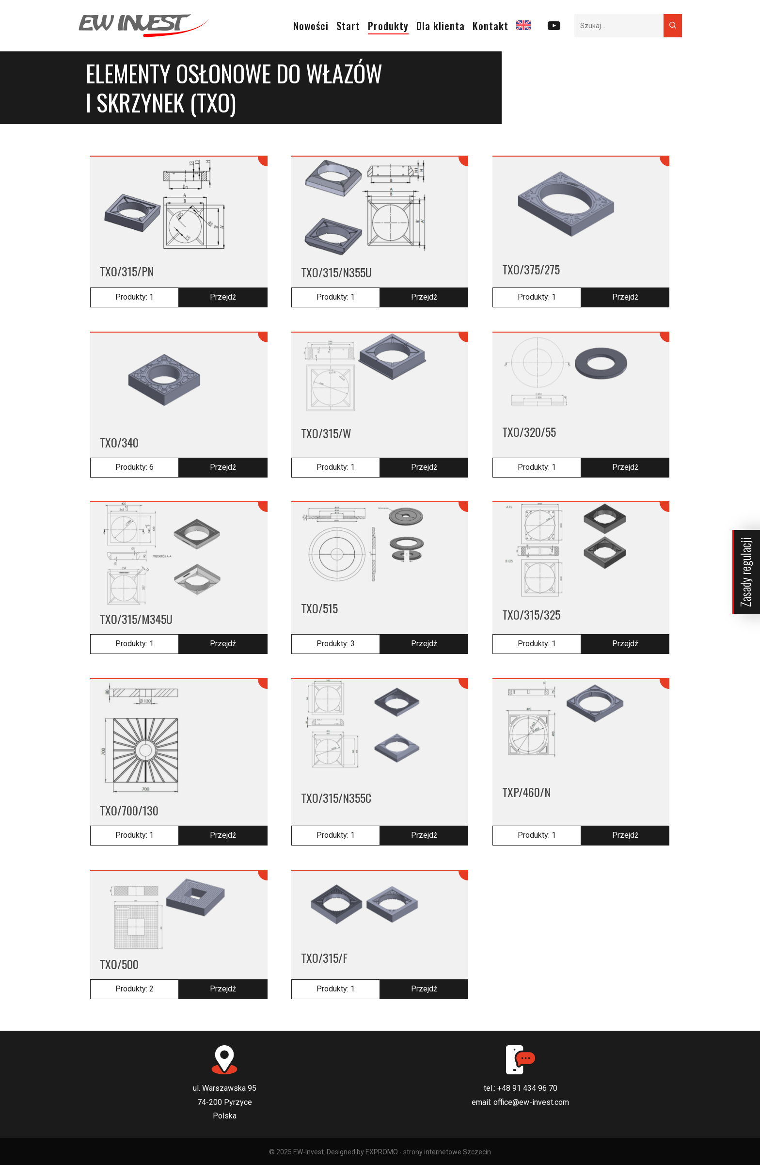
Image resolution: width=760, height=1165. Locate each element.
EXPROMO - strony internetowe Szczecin (428, 1152)
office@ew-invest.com (531, 1102)
